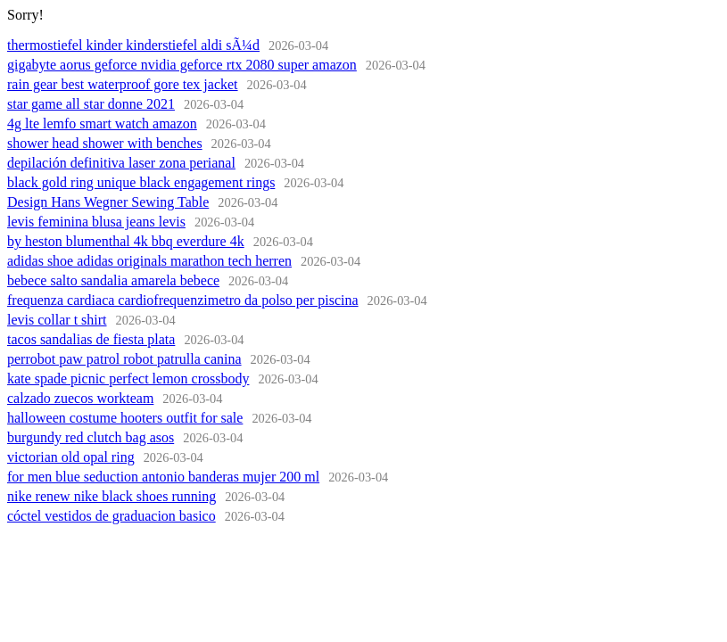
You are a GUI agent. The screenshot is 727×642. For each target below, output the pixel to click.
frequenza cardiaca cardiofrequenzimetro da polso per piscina (183, 300)
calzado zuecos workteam (80, 398)
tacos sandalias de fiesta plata (91, 339)
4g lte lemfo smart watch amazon (102, 123)
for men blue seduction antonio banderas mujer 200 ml (163, 476)
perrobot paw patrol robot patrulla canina (124, 358)
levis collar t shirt (57, 319)
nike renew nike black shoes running (111, 496)
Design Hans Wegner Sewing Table (108, 202)
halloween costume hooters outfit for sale (125, 417)
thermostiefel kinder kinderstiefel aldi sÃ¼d (133, 45)
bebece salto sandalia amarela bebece (113, 280)
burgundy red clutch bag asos (90, 437)
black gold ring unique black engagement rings (141, 182)
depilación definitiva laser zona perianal (121, 162)
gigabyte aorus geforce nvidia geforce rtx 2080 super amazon (182, 64)
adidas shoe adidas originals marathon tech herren (149, 260)
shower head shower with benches (104, 143)
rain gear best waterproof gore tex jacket (122, 84)
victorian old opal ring (71, 457)
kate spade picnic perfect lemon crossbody (128, 378)
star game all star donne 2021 (91, 103)
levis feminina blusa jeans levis (96, 221)
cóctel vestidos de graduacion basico (111, 515)
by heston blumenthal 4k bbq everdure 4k (125, 241)
